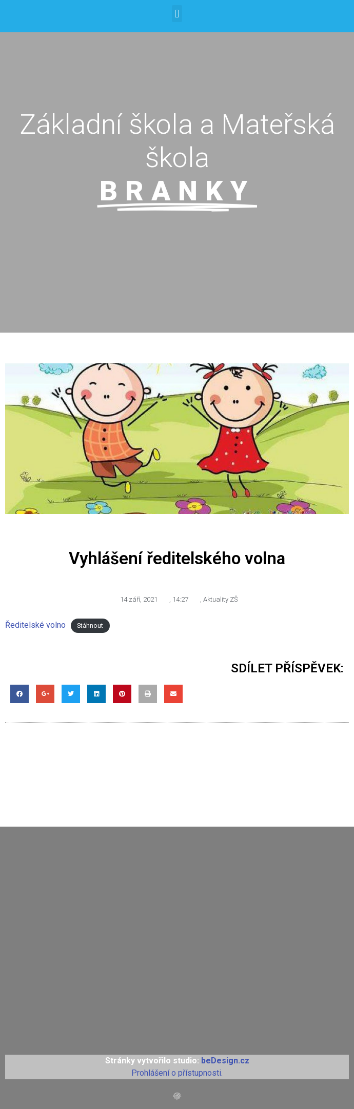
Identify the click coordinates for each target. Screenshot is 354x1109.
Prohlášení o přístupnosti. (177, 1073)
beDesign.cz (225, 1060)
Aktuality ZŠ (220, 599)
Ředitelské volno (35, 625)
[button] (177, 13)
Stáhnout (90, 625)
